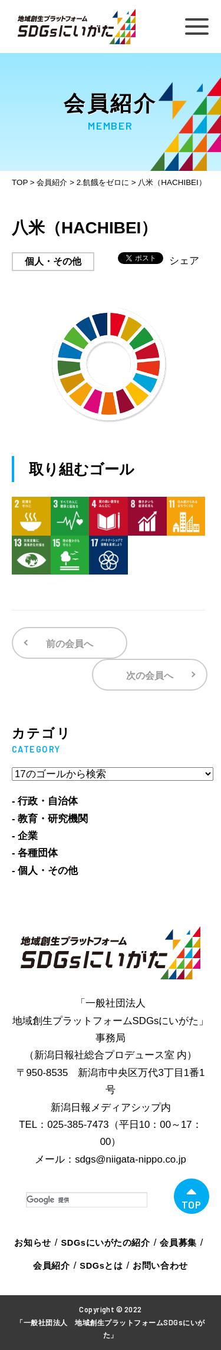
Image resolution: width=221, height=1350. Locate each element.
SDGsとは (101, 1265)
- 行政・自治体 (45, 801)
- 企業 (25, 835)
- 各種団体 (35, 853)
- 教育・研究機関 (50, 818)
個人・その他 (53, 261)
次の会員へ (149, 676)
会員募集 (178, 1242)
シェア (184, 260)
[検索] (86, 1199)
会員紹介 (51, 1265)
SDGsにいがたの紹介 (105, 1242)
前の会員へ (69, 644)
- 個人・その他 (45, 870)
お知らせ (32, 1242)
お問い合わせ (160, 1265)
